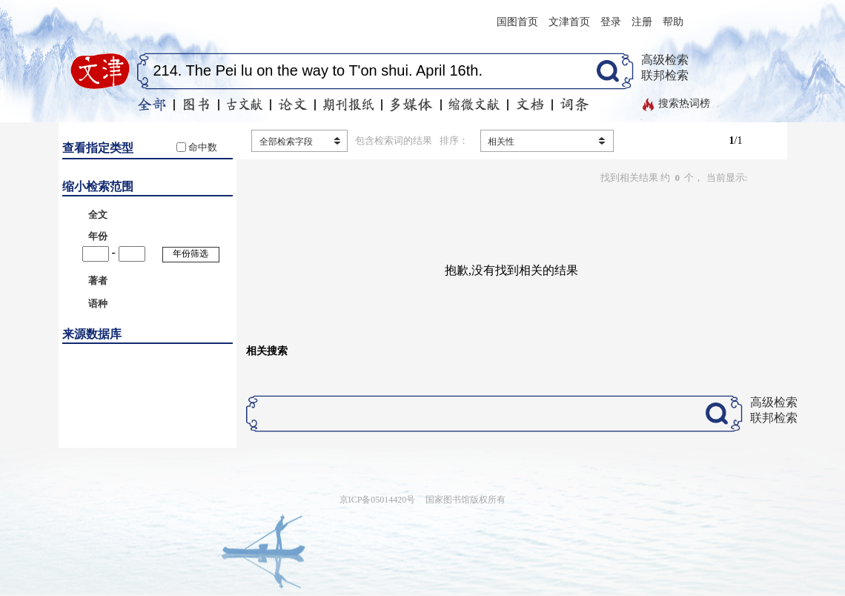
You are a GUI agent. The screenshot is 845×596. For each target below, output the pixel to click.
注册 (642, 21)
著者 (97, 280)
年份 (97, 236)
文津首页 (569, 21)
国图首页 (517, 21)
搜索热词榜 (684, 103)
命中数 (202, 147)
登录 (610, 21)
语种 (97, 303)
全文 (97, 214)
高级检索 (665, 59)
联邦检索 (665, 75)
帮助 (673, 21)
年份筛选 (190, 253)
